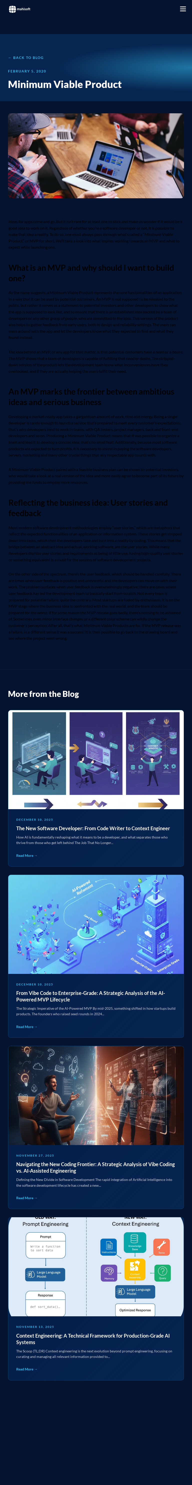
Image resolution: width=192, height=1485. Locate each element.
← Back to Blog (26, 57)
